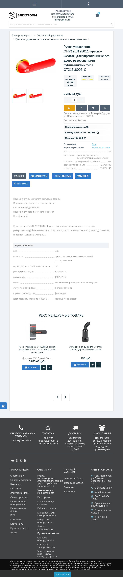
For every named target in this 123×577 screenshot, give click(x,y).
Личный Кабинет (73, 478)
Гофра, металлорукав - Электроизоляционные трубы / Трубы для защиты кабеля (50, 481)
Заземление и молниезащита (45, 491)
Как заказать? (21, 183)
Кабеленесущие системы (46, 503)
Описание (19, 175)
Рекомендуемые (62, 175)
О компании (17, 475)
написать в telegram (62, 13)
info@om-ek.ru (63, 19)
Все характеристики (101, 146)
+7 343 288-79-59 (101, 487)
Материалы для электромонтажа (46, 514)
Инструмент (44, 497)
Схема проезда (18, 497)
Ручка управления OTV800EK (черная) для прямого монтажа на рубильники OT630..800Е (37, 349)
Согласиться (62, 574)
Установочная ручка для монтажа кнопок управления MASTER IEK (85, 348)
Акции (13, 532)
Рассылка (69, 491)
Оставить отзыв (105, 78)
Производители (19, 528)
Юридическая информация (18, 503)
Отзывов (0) (83, 175)
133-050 (80, 137)
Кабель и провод (46, 508)
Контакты (15, 519)
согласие (94, 565)
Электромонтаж (19, 492)
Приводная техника (48, 533)
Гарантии (15, 488)
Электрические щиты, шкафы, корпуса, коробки (47, 554)
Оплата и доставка (20, 480)
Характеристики (39, 175)
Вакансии (15, 484)
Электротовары (20, 35)
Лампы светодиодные (45, 528)
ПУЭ (12, 515)
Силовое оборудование (45, 539)
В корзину (31, 367)
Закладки (69, 487)
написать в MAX (64, 16)
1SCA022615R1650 (87, 132)
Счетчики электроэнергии (46, 546)
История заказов (73, 482)
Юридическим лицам (18, 510)
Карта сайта (17, 523)
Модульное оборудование (45, 521)
